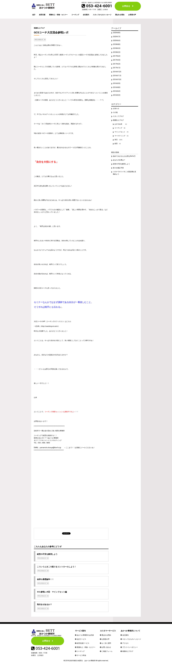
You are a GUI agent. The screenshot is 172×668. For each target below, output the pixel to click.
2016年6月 (117, 92)
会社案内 (86, 15)
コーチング (75, 15)
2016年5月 (117, 96)
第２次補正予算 (118, 170)
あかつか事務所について (130, 631)
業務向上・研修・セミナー (58, 15)
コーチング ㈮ (120, 130)
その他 (115, 114)
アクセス (125, 643)
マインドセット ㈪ (40, 39)
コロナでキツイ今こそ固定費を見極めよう (124, 175)
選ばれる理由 (119, 15)
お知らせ (116, 110)
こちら (69, 321)
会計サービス (81, 640)
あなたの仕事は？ (119, 162)
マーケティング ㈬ (121, 138)
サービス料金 (81, 655)
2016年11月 (117, 76)
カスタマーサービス (108, 631)
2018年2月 (117, 53)
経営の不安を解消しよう (121, 166)
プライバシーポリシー (130, 647)
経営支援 (42, 15)
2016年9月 (117, 84)
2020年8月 (117, 33)
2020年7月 (117, 37)
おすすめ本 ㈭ (121, 126)
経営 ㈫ (118, 146)
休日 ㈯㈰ (118, 142)
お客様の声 (132, 15)
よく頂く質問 (106, 643)
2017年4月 (117, 60)
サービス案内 (80, 631)
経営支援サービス (83, 643)
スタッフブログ (118, 118)
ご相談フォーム (107, 651)
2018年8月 (117, 45)
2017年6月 (117, 57)
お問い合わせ (106, 647)
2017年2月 (117, 65)
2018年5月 (117, 49)
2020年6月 (117, 41)
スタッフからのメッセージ (102, 15)
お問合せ (126, 6)
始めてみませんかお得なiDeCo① (124, 158)
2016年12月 (117, 72)
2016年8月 (117, 88)
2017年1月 (117, 68)
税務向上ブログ (39, 28)
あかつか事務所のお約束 (85, 635)
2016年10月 (117, 80)
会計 (33, 15)
